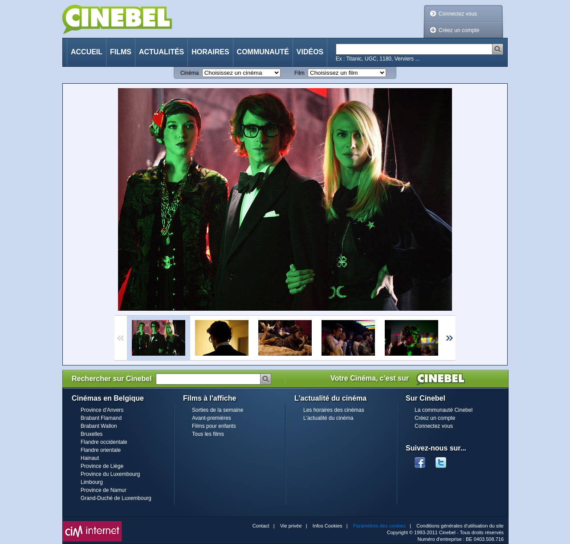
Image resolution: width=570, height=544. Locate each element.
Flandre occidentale (104, 442)
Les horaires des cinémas (333, 410)
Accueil (86, 52)
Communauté (263, 52)
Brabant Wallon (99, 426)
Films (120, 52)
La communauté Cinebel (443, 410)
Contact (260, 525)
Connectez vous (458, 14)
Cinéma (189, 73)
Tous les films (208, 434)
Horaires (210, 52)
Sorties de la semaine (217, 410)
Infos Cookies (327, 525)
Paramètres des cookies (379, 525)
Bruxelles (91, 434)
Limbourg (92, 482)
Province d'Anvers (102, 410)
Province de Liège (102, 466)
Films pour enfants (214, 426)
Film (299, 73)
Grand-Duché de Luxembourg (116, 498)
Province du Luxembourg (110, 474)
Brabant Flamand (101, 418)
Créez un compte (459, 30)
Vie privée (291, 525)
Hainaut (90, 458)
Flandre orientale (101, 450)
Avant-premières (211, 418)
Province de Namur (103, 490)
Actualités (161, 52)
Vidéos (310, 52)
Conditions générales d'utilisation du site (460, 525)
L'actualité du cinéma (328, 418)
